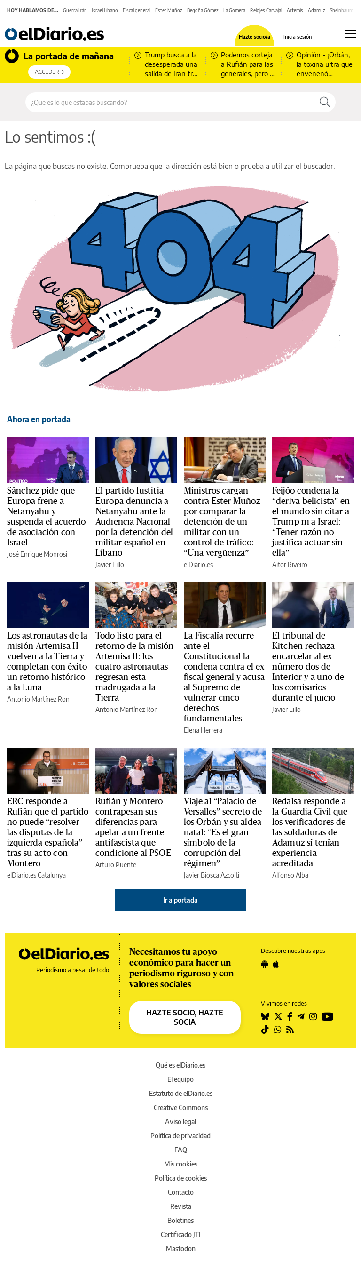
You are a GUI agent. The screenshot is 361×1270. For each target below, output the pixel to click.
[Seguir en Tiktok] (265, 1029)
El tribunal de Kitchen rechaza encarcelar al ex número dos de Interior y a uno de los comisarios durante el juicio (308, 667)
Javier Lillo (109, 564)
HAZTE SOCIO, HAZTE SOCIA (184, 1017)
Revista (180, 1206)
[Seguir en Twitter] (278, 1016)
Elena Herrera (203, 730)
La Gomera (234, 10)
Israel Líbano (105, 10)
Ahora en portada (39, 419)
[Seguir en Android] (264, 964)
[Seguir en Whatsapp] (278, 1029)
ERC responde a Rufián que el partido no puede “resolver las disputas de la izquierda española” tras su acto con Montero (48, 832)
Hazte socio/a (254, 36)
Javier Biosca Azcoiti (211, 875)
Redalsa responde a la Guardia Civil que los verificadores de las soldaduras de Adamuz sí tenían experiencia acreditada (310, 832)
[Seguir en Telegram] (301, 1016)
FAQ (180, 1150)
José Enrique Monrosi (37, 554)
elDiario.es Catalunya (36, 875)
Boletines (180, 1220)
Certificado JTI (181, 1234)
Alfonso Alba (290, 875)
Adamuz (316, 10)
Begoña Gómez (203, 10)
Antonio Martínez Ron (38, 699)
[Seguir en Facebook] (289, 1016)
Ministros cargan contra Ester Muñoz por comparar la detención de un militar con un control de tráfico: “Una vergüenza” (222, 522)
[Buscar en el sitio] (169, 102)
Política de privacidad (180, 1136)
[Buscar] (325, 102)
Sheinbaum (341, 10)
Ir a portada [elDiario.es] (180, 900)
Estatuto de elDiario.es (180, 1093)
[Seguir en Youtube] (328, 1016)
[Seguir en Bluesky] (265, 1016)
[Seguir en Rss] (290, 1029)
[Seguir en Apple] (276, 964)
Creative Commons (181, 1107)
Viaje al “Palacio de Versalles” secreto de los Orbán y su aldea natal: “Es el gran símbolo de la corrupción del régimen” (223, 832)
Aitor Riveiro (289, 564)
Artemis (295, 10)
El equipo (180, 1079)
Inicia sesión (297, 36)
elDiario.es (198, 564)
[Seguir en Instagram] (313, 1016)
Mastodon (181, 1249)
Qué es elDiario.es (180, 1065)
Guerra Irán (75, 10)
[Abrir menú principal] (350, 34)
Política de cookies (181, 1178)
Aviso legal (180, 1122)
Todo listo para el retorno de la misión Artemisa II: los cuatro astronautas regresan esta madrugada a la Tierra (134, 667)
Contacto (181, 1192)
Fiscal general (136, 10)
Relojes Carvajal (266, 10)
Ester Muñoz (168, 10)
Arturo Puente (115, 865)
